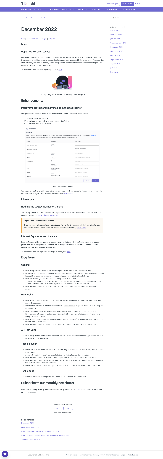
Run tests (54, 9)
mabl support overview (30, 427)
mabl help (24, 18)
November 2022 (27, 423)
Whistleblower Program (110, 454)
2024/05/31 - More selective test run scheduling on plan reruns (45, 435)
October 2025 (115, 55)
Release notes (128, 9)
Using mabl (26, 9)
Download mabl (127, 4)
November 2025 (116, 51)
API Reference (112, 9)
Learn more (68, 193)
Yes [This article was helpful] (57, 408)
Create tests (40, 9)
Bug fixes (52, 38)
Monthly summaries (47, 18)
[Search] (126, 18)
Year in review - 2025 (118, 43)
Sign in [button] (137, 4)
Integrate (82, 9)
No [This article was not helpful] (68, 408)
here (60, 70)
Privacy (96, 454)
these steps (81, 227)
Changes (43, 38)
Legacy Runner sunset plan (48, 215)
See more (114, 72)
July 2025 (113, 68)
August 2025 (115, 63)
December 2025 (116, 47)
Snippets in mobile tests (30, 439)
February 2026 (116, 34)
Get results (68, 9)
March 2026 (115, 30)
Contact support (112, 4)
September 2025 (116, 59)
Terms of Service (85, 454)
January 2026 (115, 39)
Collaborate (96, 9)
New (23, 38)
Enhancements (32, 38)
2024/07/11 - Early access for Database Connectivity (41, 431)
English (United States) (130, 455)
